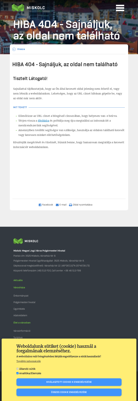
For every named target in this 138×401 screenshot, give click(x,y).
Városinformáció (21, 331)
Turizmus (18, 337)
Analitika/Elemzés (30, 373)
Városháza (19, 287)
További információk (28, 361)
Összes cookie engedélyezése (69, 392)
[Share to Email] (62, 204)
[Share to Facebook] (47, 204)
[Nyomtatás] (82, 204)
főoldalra (43, 121)
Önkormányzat (20, 296)
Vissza (21, 49)
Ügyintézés (19, 309)
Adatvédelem (20, 315)
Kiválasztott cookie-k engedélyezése (69, 382)
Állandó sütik (27, 368)
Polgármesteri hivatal (24, 302)
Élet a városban (22, 322)
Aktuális (18, 280)
